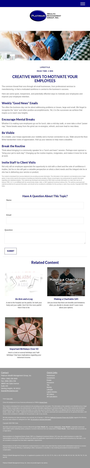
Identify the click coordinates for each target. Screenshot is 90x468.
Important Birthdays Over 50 (24, 349)
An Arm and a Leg (24, 299)
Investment (51, 378)
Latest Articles (52, 392)
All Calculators (52, 397)
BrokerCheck (43, 402)
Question (9, 230)
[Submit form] (11, 251)
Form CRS (9, 398)
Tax (48, 385)
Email (8, 215)
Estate (49, 380)
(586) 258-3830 (65, 27)
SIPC (59, 427)
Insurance (50, 382)
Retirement (51, 375)
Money (49, 387)
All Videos (50, 394)
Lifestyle (50, 390)
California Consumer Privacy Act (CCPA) (61, 417)
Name (8, 200)
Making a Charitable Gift (66, 299)
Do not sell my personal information (41, 419)
